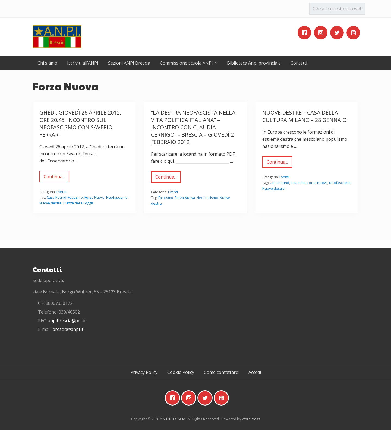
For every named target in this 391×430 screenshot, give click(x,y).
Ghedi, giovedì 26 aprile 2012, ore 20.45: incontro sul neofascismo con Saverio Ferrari (80, 123)
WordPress (251, 418)
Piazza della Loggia (78, 203)
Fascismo (75, 197)
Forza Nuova (94, 197)
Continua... (54, 178)
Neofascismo (117, 197)
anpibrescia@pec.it (67, 321)
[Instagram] (322, 32)
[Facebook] (306, 32)
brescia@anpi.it (67, 329)
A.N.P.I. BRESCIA (172, 418)
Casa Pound (56, 197)
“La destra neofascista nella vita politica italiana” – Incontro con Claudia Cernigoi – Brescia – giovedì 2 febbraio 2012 (193, 127)
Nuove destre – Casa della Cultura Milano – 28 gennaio (304, 116)
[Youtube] (354, 32)
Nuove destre (50, 203)
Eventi (61, 191)
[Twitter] (338, 32)
